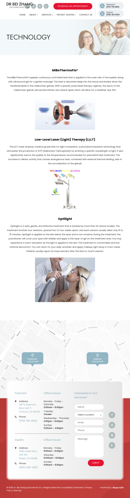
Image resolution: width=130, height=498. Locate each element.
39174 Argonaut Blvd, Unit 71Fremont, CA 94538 (29, 408)
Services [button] (47, 14)
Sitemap (17, 490)
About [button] (33, 14)
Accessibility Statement (72, 487)
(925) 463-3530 (114, 13)
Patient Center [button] (66, 14)
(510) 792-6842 (114, 5)
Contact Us (85, 14)
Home (22, 14)
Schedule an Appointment (73, 6)
